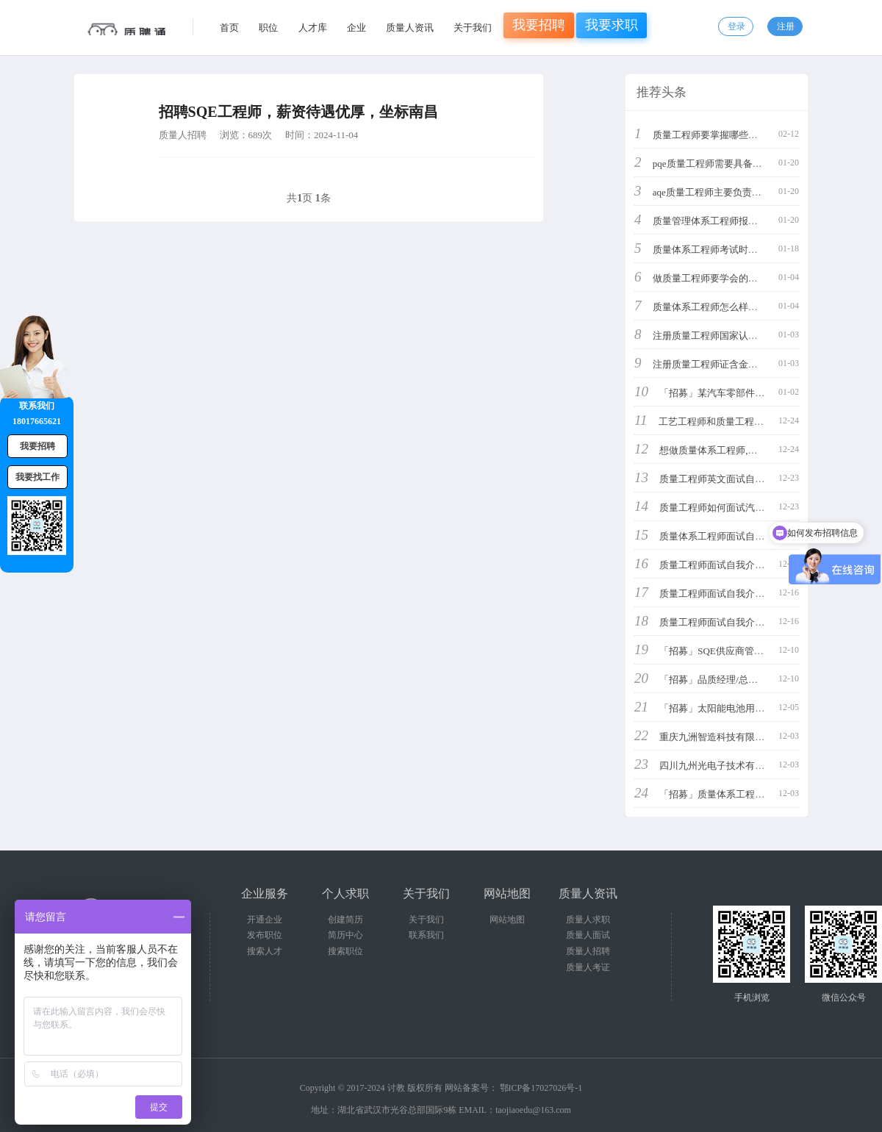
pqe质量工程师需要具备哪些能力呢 (726, 163)
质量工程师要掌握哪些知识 (710, 134)
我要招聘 (538, 25)
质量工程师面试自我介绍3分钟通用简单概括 (752, 593)
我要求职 (611, 25)
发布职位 (264, 935)
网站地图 (507, 919)
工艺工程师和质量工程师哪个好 (725, 421)
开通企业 (264, 919)
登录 (736, 26)
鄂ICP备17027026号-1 (541, 1088)
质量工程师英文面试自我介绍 (721, 478)
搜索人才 (264, 951)
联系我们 (426, 935)
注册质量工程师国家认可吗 (710, 335)
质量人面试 (588, 935)
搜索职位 (345, 951)
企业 (356, 27)
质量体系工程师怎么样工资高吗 (719, 306)
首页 (229, 27)
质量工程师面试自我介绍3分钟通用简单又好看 (757, 622)
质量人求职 (588, 919)
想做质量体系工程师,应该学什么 (727, 450)
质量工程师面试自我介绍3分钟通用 (733, 564)
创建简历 (345, 919)
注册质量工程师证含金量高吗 (715, 364)
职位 (268, 27)
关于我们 (472, 27)
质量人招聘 (183, 134)
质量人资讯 (410, 27)
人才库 (312, 27)
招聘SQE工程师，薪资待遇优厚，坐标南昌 (298, 112)
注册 (786, 26)
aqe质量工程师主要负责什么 (712, 192)
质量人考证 (588, 967)
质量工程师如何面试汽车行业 (721, 507)
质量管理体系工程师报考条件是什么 (729, 220)
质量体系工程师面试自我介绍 (721, 536)
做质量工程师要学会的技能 (710, 278)
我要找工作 (37, 477)
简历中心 (345, 935)
